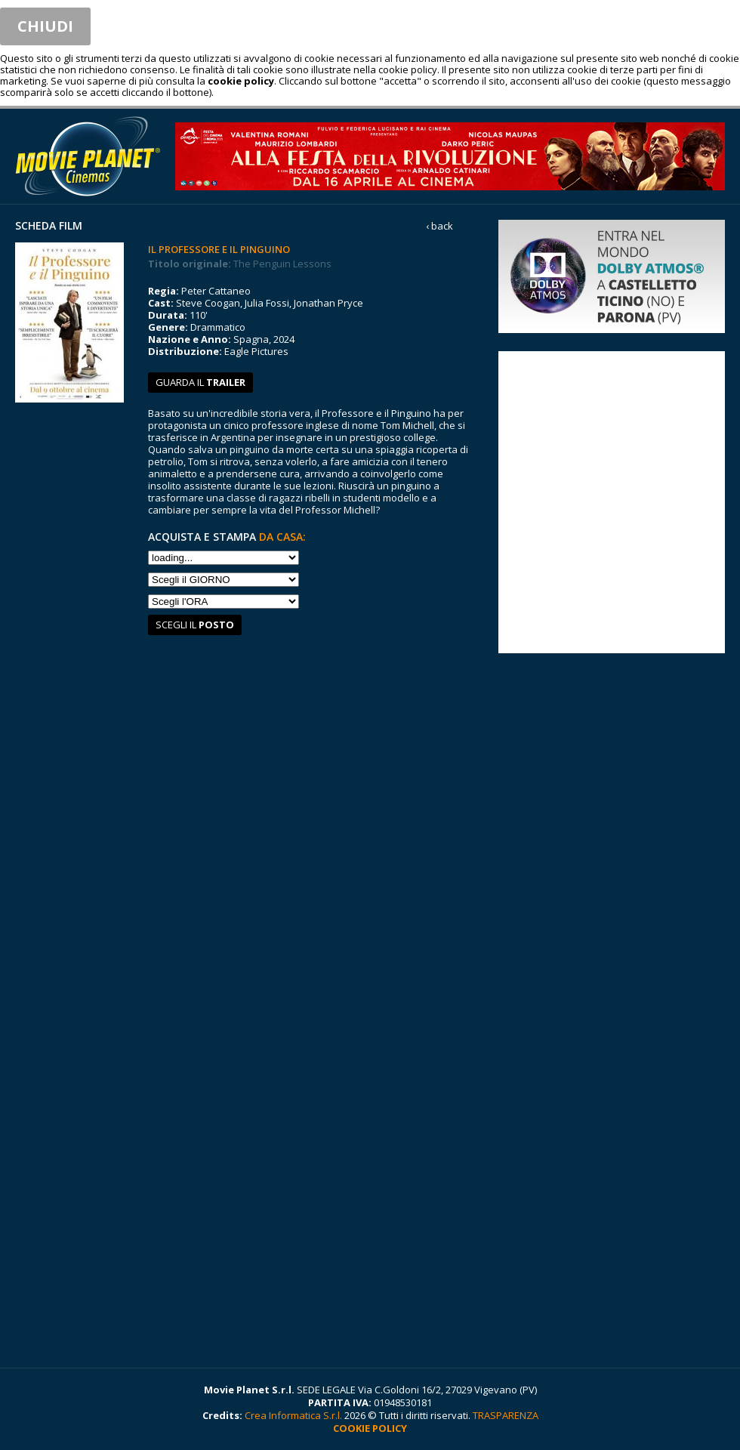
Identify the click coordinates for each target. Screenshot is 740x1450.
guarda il (200, 382)
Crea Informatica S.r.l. (293, 1415)
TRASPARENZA (505, 1415)
